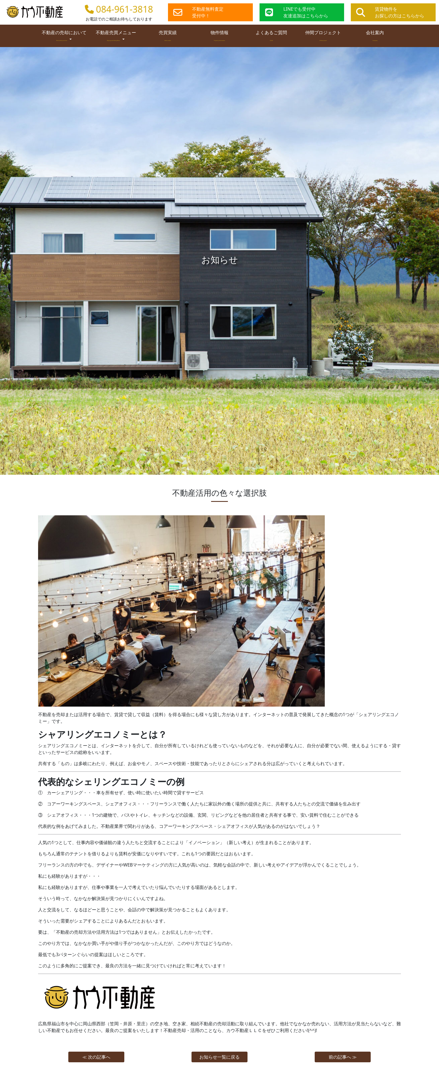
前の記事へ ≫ (343, 1057)
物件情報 (219, 35)
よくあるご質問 (271, 35)
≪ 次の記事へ (96, 1057)
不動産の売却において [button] (64, 35)
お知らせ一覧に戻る (219, 1057)
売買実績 (168, 35)
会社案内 (375, 35)
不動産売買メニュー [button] (116, 35)
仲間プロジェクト (323, 35)
